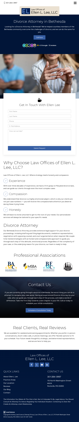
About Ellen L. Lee (10, 376)
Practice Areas (9, 380)
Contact (6, 393)
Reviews (6, 386)
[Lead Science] (9, 412)
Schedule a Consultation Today (39, 310)
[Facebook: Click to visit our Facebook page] (31, 365)
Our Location (8, 383)
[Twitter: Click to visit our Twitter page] (36, 365)
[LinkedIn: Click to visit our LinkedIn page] (47, 365)
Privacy (32, 414)
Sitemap (27, 414)
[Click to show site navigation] (75, 3)
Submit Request (39, 148)
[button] (39, 45)
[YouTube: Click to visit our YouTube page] (42, 365)
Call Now (39, 37)
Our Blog (6, 389)
